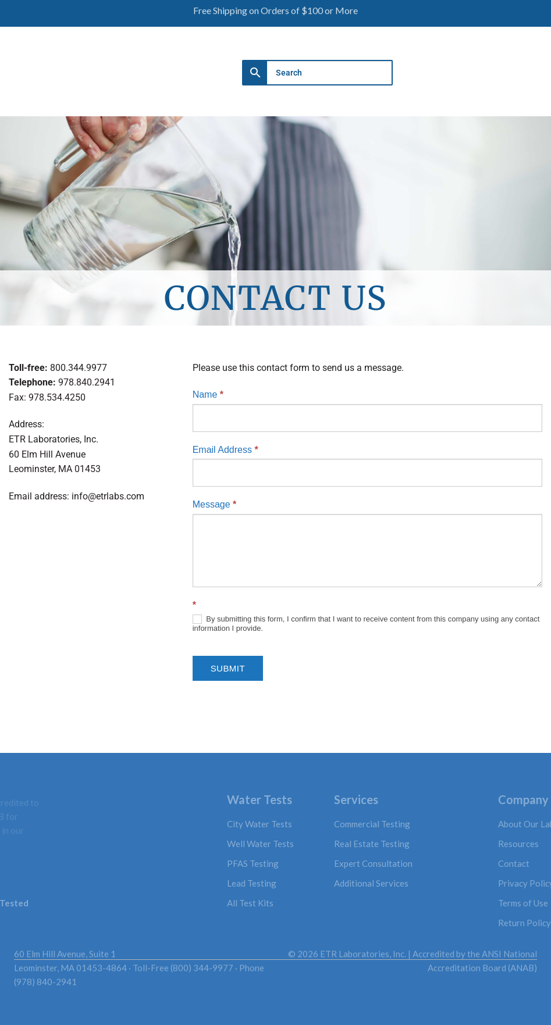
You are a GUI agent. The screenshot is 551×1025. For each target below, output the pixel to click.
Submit (228, 668)
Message (215, 504)
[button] (489, 67)
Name (208, 394)
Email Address (225, 450)
